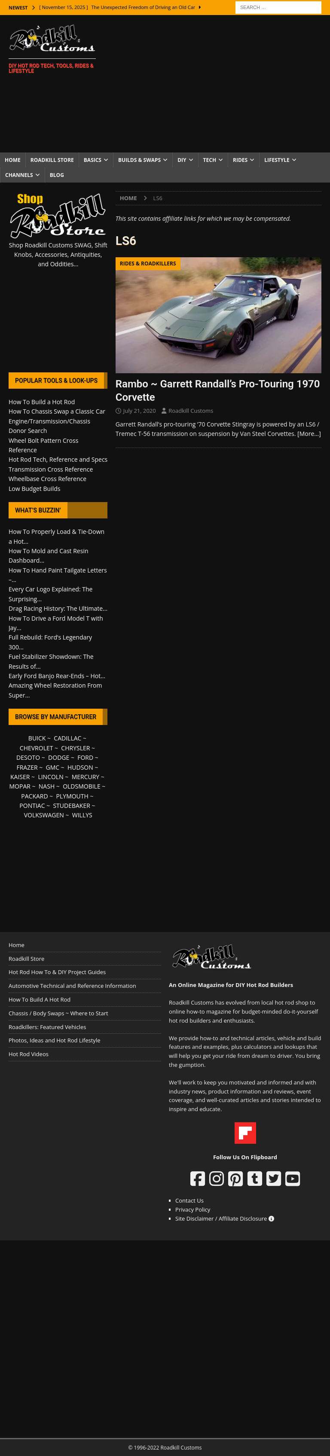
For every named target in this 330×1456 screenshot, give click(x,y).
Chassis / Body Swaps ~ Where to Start (58, 1013)
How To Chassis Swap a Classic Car (57, 411)
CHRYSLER (75, 748)
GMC (52, 767)
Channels (19, 175)
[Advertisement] (221, 84)
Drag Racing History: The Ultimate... (58, 608)
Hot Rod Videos (29, 1054)
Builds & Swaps (139, 160)
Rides (240, 160)
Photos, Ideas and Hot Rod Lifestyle (54, 1040)
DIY (181, 160)
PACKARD (34, 796)
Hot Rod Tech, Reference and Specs (58, 459)
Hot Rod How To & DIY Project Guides (57, 972)
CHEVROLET (36, 748)
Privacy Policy (192, 1209)
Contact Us (189, 1200)
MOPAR (19, 786)
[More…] (309, 433)
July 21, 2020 (139, 410)
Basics (92, 160)
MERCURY (86, 777)
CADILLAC (67, 738)
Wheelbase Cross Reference (47, 479)
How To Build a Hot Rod (42, 402)
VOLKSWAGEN (44, 815)
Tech (210, 160)
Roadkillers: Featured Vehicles (47, 1027)
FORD (85, 757)
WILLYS (82, 815)
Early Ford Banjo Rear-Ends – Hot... (57, 676)
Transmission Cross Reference (51, 469)
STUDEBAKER (71, 805)
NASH (47, 786)
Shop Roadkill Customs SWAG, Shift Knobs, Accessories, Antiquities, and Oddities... (58, 254)
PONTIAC (32, 805)
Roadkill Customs (190, 410)
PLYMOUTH (72, 796)
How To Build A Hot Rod (39, 999)
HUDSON (80, 767)
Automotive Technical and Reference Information (72, 986)
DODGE (58, 757)
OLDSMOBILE (82, 786)
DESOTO (28, 757)
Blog (57, 175)
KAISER (20, 777)
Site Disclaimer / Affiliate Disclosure (224, 1218)
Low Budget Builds (34, 488)
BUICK (37, 738)
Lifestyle (277, 160)
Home (13, 160)
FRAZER (26, 767)
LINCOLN (50, 777)
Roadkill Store (52, 160)
